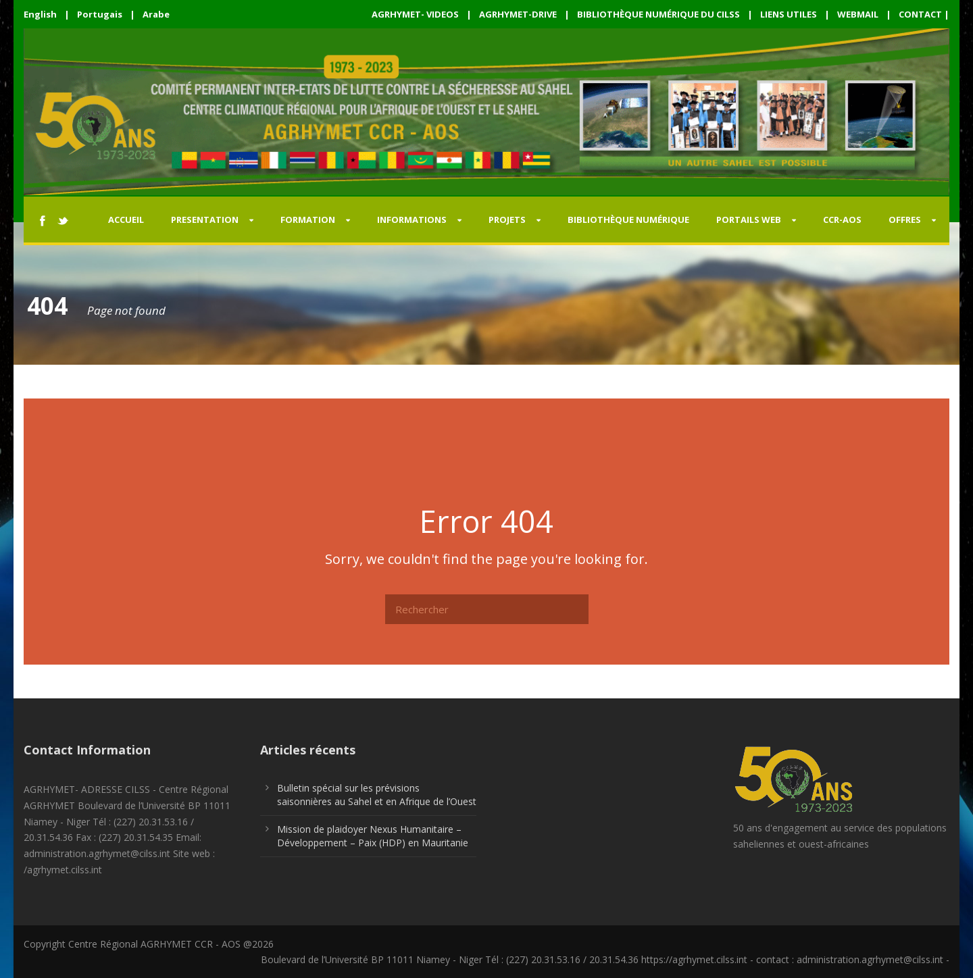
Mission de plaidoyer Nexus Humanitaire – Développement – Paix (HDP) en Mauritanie (372, 836)
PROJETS (507, 219)
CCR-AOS (842, 219)
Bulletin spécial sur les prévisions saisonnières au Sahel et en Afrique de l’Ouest (376, 794)
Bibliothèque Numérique (628, 219)
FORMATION (307, 219)
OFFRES (905, 219)
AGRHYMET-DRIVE (518, 14)
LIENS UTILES (788, 14)
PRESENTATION (205, 219)
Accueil (126, 219)
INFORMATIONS (412, 219)
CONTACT (920, 14)
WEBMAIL (857, 14)
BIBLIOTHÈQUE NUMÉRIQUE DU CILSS (658, 14)
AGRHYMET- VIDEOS (415, 14)
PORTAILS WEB (748, 219)
